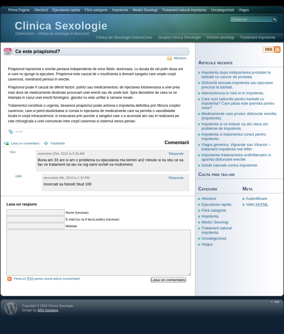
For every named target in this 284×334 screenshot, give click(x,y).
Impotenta (120, 10)
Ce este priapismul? (37, 51)
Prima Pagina (18, 10)
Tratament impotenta (257, 37)
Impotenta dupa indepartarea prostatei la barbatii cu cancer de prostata (236, 74)
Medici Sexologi (145, 10)
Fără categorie (96, 10)
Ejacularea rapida (66, 10)
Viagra (244, 10)
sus (276, 310)
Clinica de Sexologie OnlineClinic (124, 37)
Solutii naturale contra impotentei (229, 165)
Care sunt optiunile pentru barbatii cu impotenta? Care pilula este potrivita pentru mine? (238, 103)
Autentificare (256, 198)
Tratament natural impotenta (184, 10)
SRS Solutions (47, 319)
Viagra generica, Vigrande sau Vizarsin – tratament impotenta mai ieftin (236, 146)
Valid (257, 204)
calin (18, 176)
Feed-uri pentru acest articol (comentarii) (47, 287)
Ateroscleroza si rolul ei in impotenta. (233, 93)
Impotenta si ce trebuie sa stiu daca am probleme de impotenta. (235, 126)
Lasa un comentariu (25, 143)
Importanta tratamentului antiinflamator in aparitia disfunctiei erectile (236, 157)
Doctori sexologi (220, 37)
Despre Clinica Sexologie (179, 37)
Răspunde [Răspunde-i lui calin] (176, 178)
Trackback (57, 143)
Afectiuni (41, 10)
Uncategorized (222, 10)
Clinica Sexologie (61, 26)
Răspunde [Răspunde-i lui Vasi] (176, 153)
